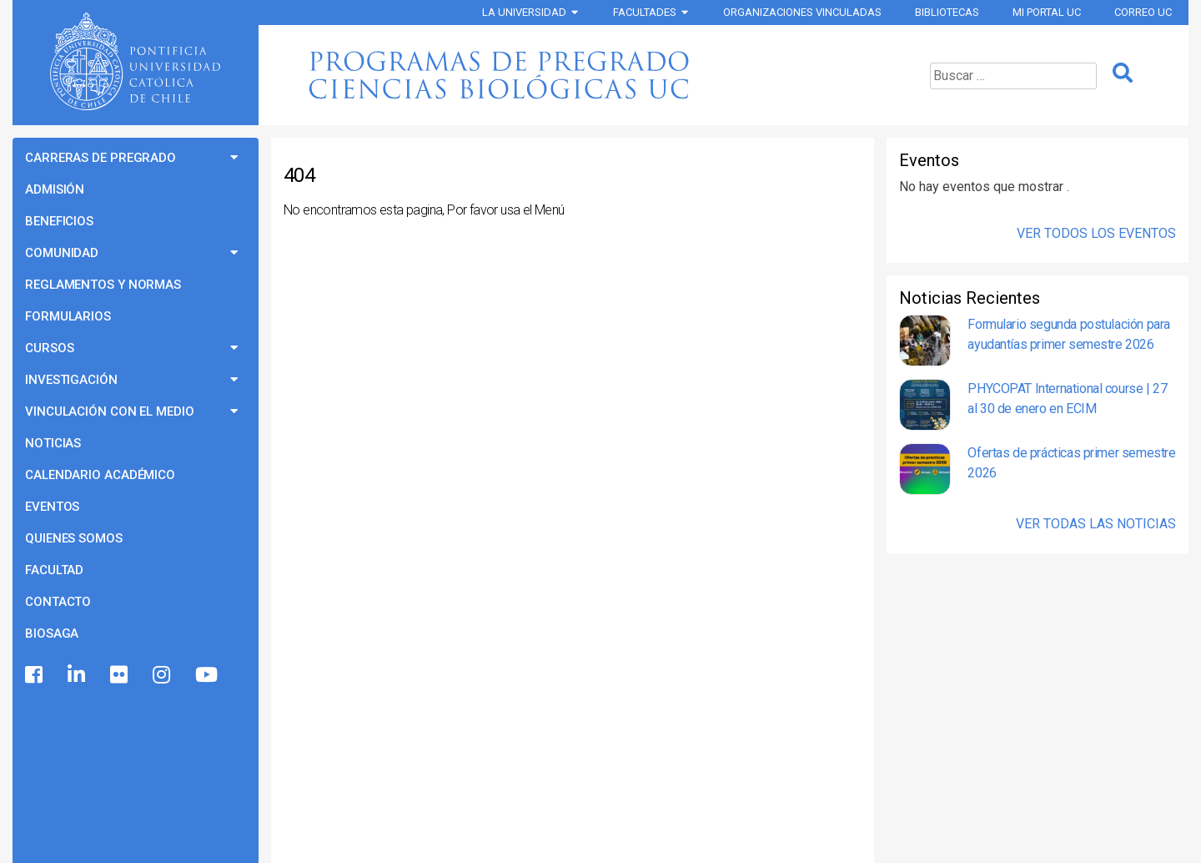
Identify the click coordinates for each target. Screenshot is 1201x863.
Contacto (58, 601)
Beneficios (59, 221)
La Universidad (524, 12)
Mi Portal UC (1047, 12)
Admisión (54, 189)
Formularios (68, 316)
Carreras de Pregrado (100, 157)
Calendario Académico (100, 474)
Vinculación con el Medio (109, 411)
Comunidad (61, 252)
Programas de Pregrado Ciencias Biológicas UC (570, 75)
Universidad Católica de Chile (135, 62)
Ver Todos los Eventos (1096, 233)
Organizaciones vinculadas (802, 12)
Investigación (71, 379)
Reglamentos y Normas (103, 284)
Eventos (52, 506)
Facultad (54, 570)
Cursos (49, 348)
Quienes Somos (74, 538)
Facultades (644, 12)
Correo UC (1143, 12)
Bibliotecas (947, 12)
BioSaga (51, 633)
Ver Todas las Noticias (1096, 524)
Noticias (53, 443)
